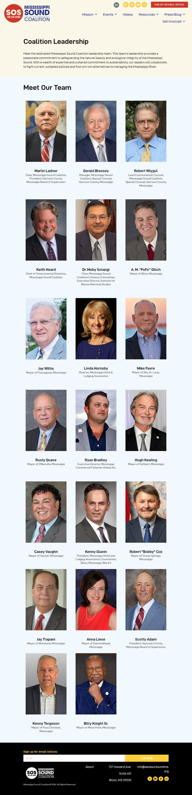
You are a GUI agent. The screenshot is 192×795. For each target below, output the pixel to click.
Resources (148, 14)
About (90, 767)
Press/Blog (174, 14)
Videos (128, 14)
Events (110, 14)
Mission (89, 14)
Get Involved (174, 21)
